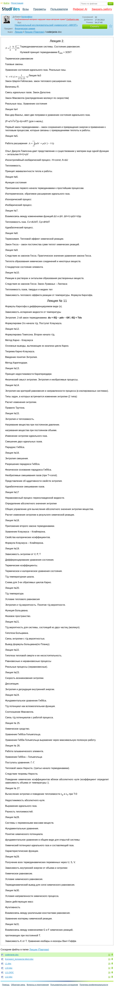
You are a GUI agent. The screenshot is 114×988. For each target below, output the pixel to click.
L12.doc (8, 977)
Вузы (26, 9)
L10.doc (8, 968)
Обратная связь (18, 985)
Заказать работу (102, 9)
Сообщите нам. (72, 19)
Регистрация (17, 3)
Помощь (6, 985)
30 (109, 972)
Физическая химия (25, 28)
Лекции (19, 32)
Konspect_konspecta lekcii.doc (19, 959)
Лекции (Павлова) (34, 32)
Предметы (39, 9)
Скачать (94, 26)
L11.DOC (9, 972)
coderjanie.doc (12, 954)
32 (109, 954)
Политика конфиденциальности (94, 985)
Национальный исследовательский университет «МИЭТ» (46, 25)
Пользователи (59, 9)
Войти (6, 3)
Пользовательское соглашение (64, 985)
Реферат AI (80, 9)
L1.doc (8, 963)
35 (109, 963)
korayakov (27, 16)
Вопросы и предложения (38, 985)
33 (109, 959)
